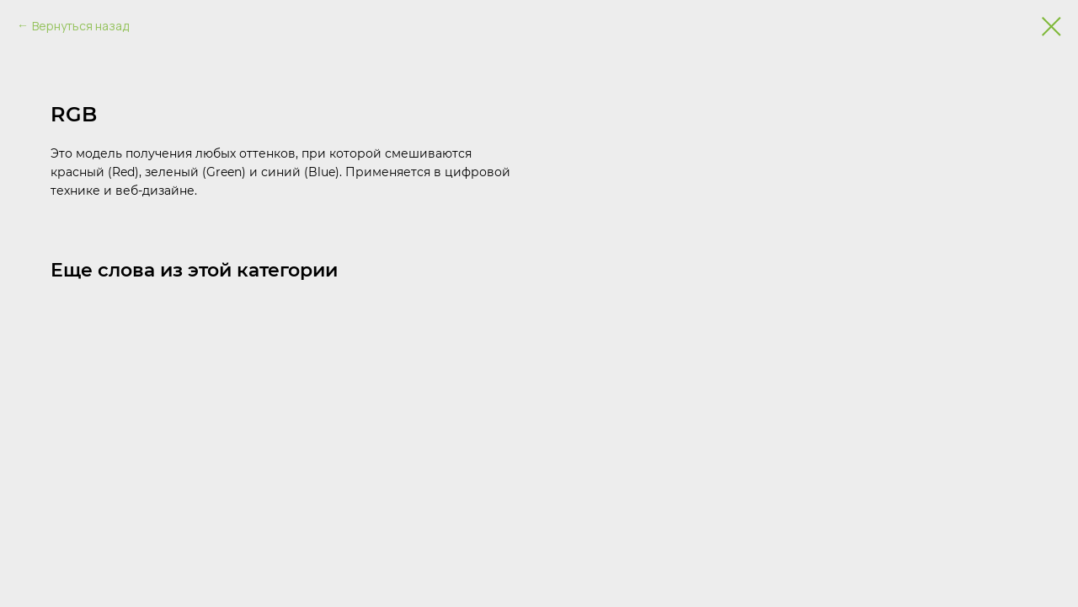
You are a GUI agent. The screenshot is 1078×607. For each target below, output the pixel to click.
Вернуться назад (80, 26)
